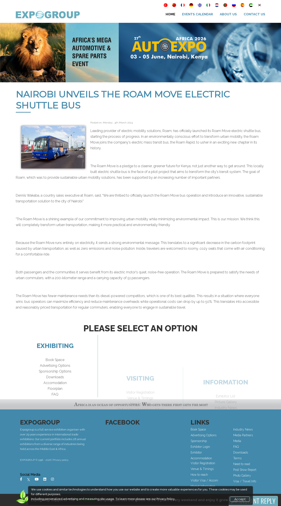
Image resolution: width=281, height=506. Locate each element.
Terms (238, 458)
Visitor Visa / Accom (205, 480)
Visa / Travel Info (245, 481)
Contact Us (254, 14)
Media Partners (243, 435)
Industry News (243, 429)
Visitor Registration (203, 463)
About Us (228, 14)
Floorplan (55, 397)
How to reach (200, 474)
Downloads (55, 385)
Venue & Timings (202, 469)
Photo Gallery (243, 475)
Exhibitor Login (201, 446)
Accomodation (55, 391)
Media (238, 441)
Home (170, 14)
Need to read (242, 464)
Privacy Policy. (165, 498)
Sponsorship (199, 441)
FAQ (55, 402)
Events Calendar (197, 14)
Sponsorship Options (55, 379)
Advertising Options (55, 374)
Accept (239, 499)
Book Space (55, 368)
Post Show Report (245, 469)
